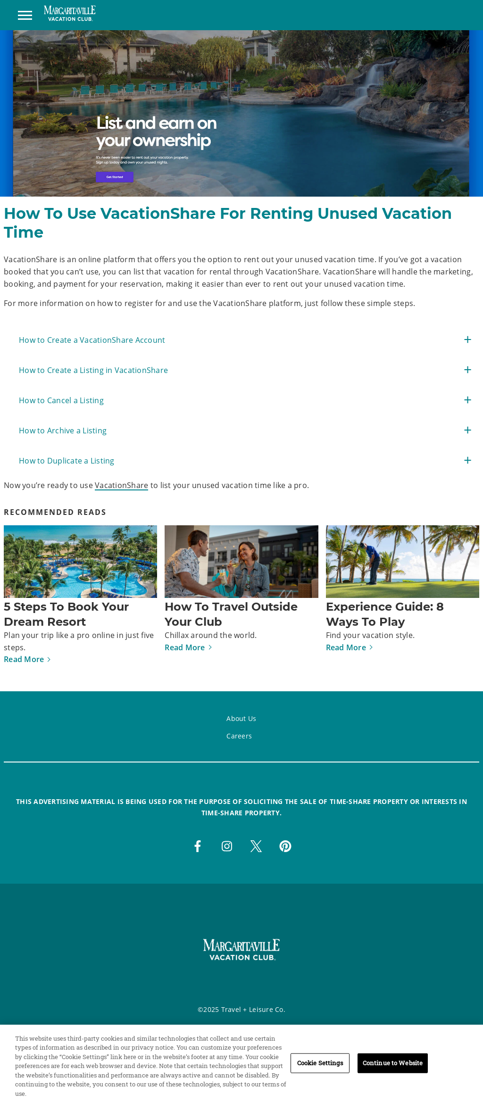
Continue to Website (393, 1070)
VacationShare (121, 485)
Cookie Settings (320, 1070)
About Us (241, 718)
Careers (239, 735)
